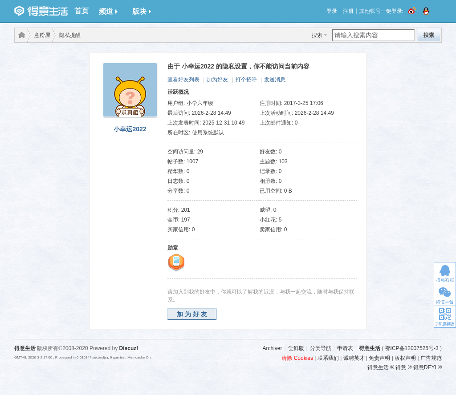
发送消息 (274, 80)
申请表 (345, 348)
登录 (331, 11)
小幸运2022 (130, 129)
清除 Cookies (297, 358)
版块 (141, 11)
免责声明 (379, 358)
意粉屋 (42, 35)
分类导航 (320, 348)
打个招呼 (246, 80)
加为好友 (217, 80)
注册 (348, 11)
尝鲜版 (296, 348)
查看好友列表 (183, 80)
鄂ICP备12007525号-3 (412, 348)
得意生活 (369, 348)
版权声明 (405, 358)
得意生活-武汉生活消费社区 (20, 35)
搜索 (317, 35)
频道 (108, 11)
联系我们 (328, 358)
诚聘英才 (354, 358)
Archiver (272, 348)
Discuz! (128, 348)
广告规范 (431, 358)
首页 (81, 11)
